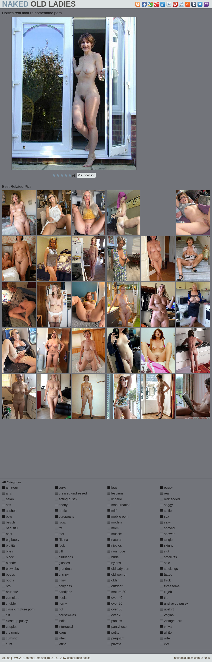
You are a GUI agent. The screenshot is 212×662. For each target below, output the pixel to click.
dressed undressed (71, 493)
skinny (166, 545)
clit (6, 615)
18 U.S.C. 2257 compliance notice (68, 658)
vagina (167, 615)
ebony (61, 505)
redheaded (170, 499)
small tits (168, 557)
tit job (166, 592)
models (114, 522)
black (8, 557)
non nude (116, 551)
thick (165, 580)
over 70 (114, 615)
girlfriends (64, 557)
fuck (60, 545)
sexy (165, 522)
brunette (10, 592)
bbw (7, 516)
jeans (61, 632)
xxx (164, 644)
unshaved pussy (174, 603)
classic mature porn (18, 609)
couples (9, 626)
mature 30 (116, 592)
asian (8, 499)
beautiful (10, 528)
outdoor (115, 586)
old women (117, 574)
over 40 (114, 597)
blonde (9, 563)
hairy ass (63, 586)
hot (59, 609)
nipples (114, 545)
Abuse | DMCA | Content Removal (24, 658)
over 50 (114, 603)
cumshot (10, 638)
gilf (59, 551)
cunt (7, 644)
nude (113, 557)
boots (8, 580)
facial (60, 522)
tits (164, 597)
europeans (64, 516)
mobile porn (118, 516)
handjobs (63, 592)
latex (60, 638)
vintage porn (171, 621)
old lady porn (118, 568)
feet (59, 534)
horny (61, 603)
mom (113, 528)
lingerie (114, 499)
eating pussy (66, 499)
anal (7, 493)
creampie (10, 632)
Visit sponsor (86, 175)
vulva (166, 626)
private (114, 644)
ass (6, 505)
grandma (63, 568)
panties (114, 621)
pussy (166, 487)
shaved (167, 528)
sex (164, 516)
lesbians (115, 493)
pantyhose (116, 626)
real (165, 493)
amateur (10, 487)
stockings (169, 568)
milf (111, 510)
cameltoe (10, 597)
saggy (166, 505)
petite (113, 632)
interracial (64, 626)
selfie (166, 510)
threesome (170, 586)
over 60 (114, 609)
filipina (61, 539)
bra (6, 586)
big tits (9, 545)
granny (62, 574)
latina (61, 644)
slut (164, 551)
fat (58, 528)
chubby (9, 603)
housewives (65, 615)
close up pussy (15, 621)
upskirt (167, 609)
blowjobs (10, 568)
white (166, 632)
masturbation (118, 505)
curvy (61, 487)
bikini (7, 551)
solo (165, 563)
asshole (9, 510)
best (7, 534)
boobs (8, 574)
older (113, 580)
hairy (60, 580)
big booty (10, 539)
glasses (62, 563)
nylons (114, 563)
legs (112, 487)
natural (114, 539)
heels (61, 597)
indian (61, 621)
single (166, 539)
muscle (114, 534)
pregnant (115, 638)
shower (167, 534)
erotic (61, 510)
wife (165, 638)
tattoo (166, 574)
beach (8, 522)
